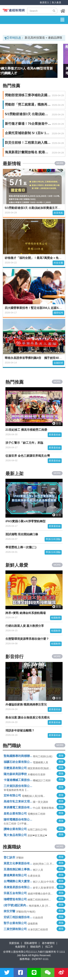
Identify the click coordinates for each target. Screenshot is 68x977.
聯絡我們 (35, 946)
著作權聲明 (48, 943)
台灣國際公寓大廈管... (18, 881)
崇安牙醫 (9, 911)
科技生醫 (58, 262)
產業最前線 (55, 434)
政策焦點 (58, 212)
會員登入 (44, 2)
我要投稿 (14, 943)
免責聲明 (20, 946)
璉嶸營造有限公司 (15, 899)
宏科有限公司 (12, 795)
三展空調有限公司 (15, 929)
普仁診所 (9, 857)
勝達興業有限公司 (15, 875)
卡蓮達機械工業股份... (18, 779)
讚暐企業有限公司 (15, 829)
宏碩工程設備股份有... (18, 917)
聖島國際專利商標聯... (18, 755)
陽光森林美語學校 (15, 774)
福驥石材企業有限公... (18, 761)
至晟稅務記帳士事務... (18, 869)
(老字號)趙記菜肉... (16, 905)
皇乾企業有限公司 (15, 813)
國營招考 (58, 312)
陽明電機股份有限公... (18, 819)
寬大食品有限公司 (15, 835)
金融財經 (58, 362)
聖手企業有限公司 (15, 923)
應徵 (61, 755)
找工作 (49, 946)
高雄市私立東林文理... (18, 801)
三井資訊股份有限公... (18, 785)
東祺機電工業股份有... (18, 807)
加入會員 (56, 2)
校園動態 (56, 617)
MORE (59, 163)
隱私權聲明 (30, 943)
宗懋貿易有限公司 (15, 768)
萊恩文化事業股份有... (18, 863)
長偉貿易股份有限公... (18, 887)
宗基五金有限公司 (15, 893)
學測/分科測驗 (53, 539)
